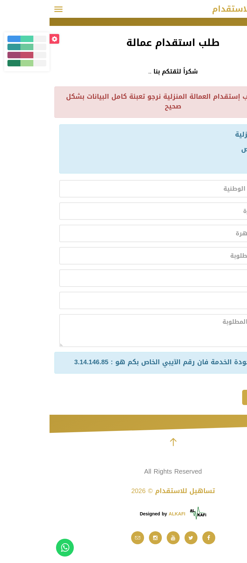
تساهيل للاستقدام (200, 9)
